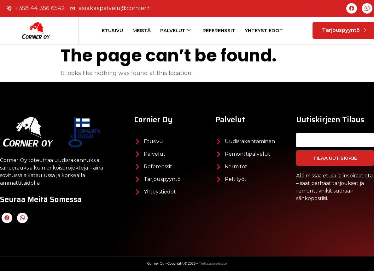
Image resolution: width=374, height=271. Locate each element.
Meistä (141, 30)
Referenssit (218, 30)
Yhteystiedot (264, 30)
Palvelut (175, 30)
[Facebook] (351, 8)
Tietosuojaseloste (213, 264)
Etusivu (112, 30)
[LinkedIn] (367, 8)
